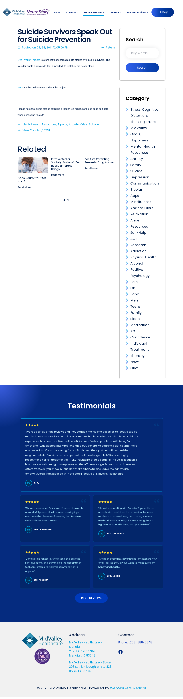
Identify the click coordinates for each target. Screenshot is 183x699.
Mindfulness (140, 201)
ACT (133, 238)
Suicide (94, 124)
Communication (144, 183)
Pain (134, 281)
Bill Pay (163, 12)
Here (20, 87)
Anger (135, 220)
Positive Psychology (140, 272)
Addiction (138, 251)
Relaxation (139, 214)
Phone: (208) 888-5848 (135, 645)
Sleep (135, 318)
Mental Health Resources (39, 124)
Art (132, 331)
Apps (134, 195)
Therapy (137, 355)
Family (136, 312)
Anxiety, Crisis (78, 124)
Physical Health (143, 257)
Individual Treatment (139, 346)
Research (138, 245)
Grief (134, 368)
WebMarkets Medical (128, 690)
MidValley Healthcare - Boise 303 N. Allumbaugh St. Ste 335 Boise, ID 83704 (90, 669)
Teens (135, 306)
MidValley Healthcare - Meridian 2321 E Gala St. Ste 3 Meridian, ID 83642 (85, 651)
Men (134, 300)
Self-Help (138, 232)
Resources (139, 226)
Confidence (140, 337)
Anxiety (136, 158)
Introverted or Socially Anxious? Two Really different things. (66, 164)
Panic (135, 294)
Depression (139, 177)
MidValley (138, 128)
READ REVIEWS (91, 599)
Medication (140, 325)
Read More (24, 187)
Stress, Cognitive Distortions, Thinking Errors (144, 115)
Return (108, 47)
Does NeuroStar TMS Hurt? (32, 179)
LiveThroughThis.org (29, 60)
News (134, 362)
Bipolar (62, 124)
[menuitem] (57, 12)
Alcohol (136, 263)
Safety (135, 165)
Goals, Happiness (139, 137)
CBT (133, 288)
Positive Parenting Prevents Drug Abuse (99, 160)
